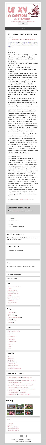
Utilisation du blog (12, 302)
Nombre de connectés (13, 293)
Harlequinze (11, 358)
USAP (9, 346)
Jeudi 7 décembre (27, 377)
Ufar (9, 343)
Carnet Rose (11, 312)
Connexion (10, 425)
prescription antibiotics (13, 392)
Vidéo (9, 303)
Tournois (10, 322)
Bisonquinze (11, 356)
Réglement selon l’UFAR (14, 297)
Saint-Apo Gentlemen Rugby (14, 368)
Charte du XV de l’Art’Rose (14, 286)
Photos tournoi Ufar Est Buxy (28, 389)
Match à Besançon (29, 384)
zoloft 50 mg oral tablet (13, 390)
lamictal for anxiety (12, 387)
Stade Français (11, 339)
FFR (9, 334)
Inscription (10, 423)
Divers (21, 199)
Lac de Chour (11, 360)
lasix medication (12, 379)
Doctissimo (10, 333)
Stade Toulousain (12, 341)
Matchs (10, 319)
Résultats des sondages (13, 298)
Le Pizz (23, 39)
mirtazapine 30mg (12, 394)
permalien (10, 200)
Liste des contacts (12, 290)
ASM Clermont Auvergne (14, 331)
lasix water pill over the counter (15, 384)
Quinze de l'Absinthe (13, 365)
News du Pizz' (11, 320)
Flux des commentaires (13, 428)
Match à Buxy (29, 385)
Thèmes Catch (28, 441)
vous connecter (16, 210)
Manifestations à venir (13, 292)
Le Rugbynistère (12, 336)
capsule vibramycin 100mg (14, 377)
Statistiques (11, 300)
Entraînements (11, 315)
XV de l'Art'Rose (23, 19)
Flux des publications (13, 426)
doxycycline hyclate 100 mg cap (15, 385)
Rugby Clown (11, 367)
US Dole (10, 344)
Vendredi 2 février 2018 (23, 379)
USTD (9, 348)
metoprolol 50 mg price (13, 389)
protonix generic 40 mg (13, 380)
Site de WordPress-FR (13, 430)
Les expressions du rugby (14, 317)
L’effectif (10, 288)
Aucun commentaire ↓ (31, 39)
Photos (9, 295)
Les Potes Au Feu (12, 361)
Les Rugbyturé (11, 363)
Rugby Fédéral (11, 338)
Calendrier (24, 390)
